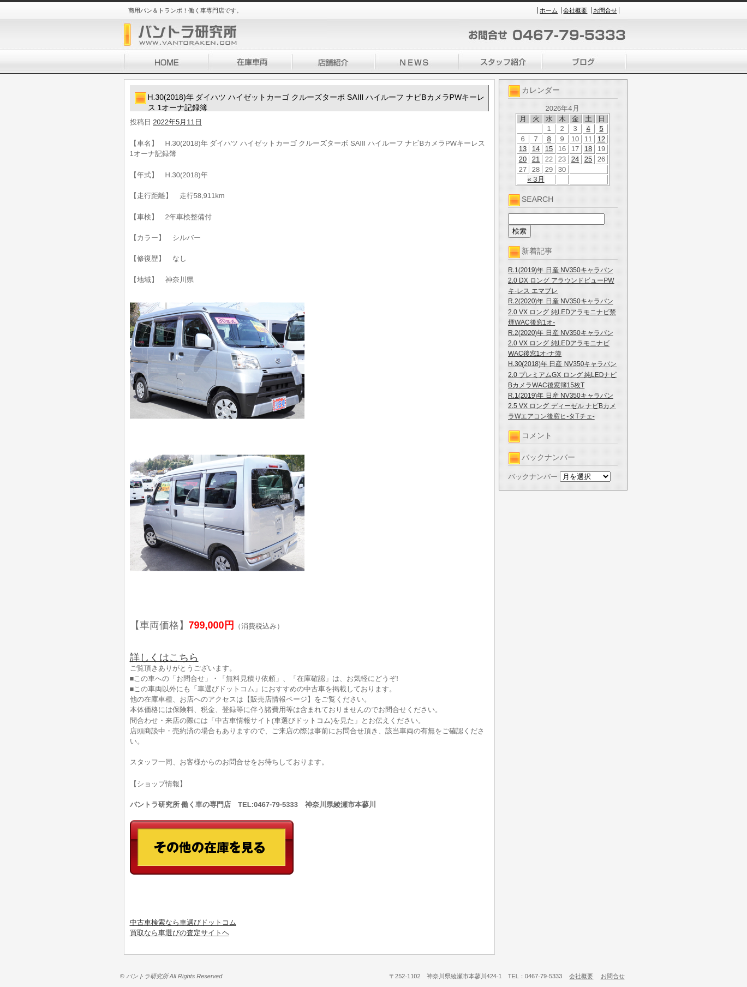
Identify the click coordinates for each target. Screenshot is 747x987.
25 (588, 159)
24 (575, 159)
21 (536, 159)
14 (536, 149)
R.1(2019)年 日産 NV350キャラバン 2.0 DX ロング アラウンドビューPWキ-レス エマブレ (561, 280)
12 (601, 139)
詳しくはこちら (164, 657)
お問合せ (605, 10)
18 (588, 149)
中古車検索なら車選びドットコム (183, 922)
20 (523, 159)
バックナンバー (533, 476)
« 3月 (535, 179)
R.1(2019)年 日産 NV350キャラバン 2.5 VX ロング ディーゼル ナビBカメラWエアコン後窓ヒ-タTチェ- (562, 406)
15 (549, 149)
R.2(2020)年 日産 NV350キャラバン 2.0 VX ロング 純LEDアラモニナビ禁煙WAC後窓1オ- (562, 311)
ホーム (549, 10)
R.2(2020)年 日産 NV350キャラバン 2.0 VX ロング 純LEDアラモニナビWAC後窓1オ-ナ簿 (560, 343)
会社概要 (575, 10)
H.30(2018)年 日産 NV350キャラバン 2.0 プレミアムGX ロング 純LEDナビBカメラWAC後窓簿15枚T (562, 374)
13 (523, 149)
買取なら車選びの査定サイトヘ (179, 933)
